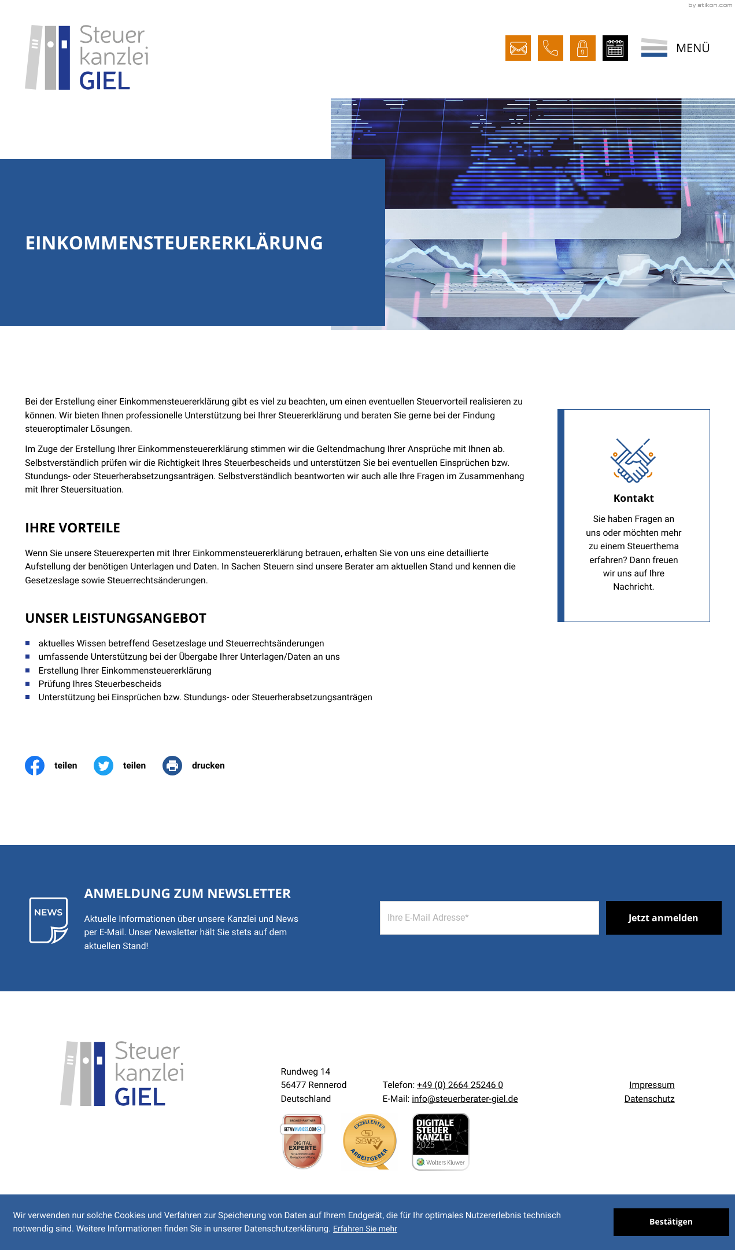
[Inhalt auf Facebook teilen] (59, 766)
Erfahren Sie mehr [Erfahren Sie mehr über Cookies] (365, 1229)
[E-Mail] (489, 918)
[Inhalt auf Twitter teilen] (128, 766)
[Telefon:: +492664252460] (460, 1085)
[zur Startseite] (86, 57)
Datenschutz (650, 1099)
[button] (550, 48)
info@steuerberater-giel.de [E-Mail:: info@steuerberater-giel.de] (465, 1099)
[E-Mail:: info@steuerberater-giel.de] (518, 48)
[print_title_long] (201, 766)
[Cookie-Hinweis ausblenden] (671, 1222)
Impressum (651, 1085)
